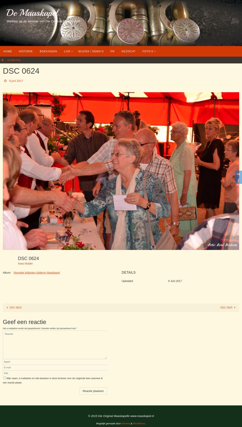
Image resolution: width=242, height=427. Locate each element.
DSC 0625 (228, 307)
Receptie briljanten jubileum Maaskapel (37, 272)
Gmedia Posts (14, 60)
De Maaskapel (32, 13)
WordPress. (139, 423)
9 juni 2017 (16, 80)
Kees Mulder (25, 263)
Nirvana (126, 423)
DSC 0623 (13, 307)
